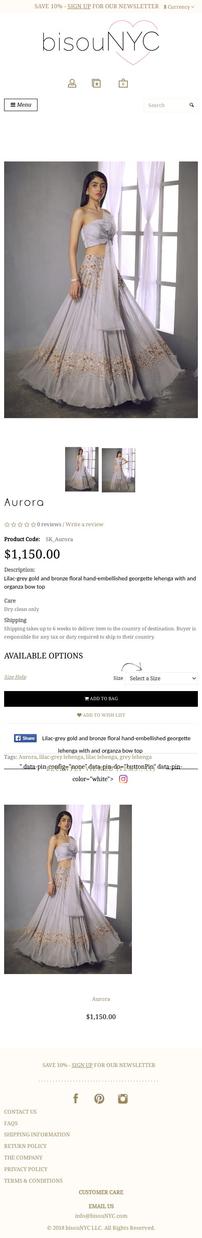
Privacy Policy (25, 1169)
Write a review (84, 525)
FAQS (11, 1123)
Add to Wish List (101, 715)
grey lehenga (136, 757)
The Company (23, 1158)
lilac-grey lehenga (61, 757)
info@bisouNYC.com (101, 1216)
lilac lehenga (101, 757)
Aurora (28, 757)
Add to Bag (101, 698)
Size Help (15, 677)
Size (118, 678)
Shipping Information (37, 1134)
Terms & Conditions (33, 1181)
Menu (21, 105)
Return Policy (25, 1146)
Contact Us (20, 1112)
